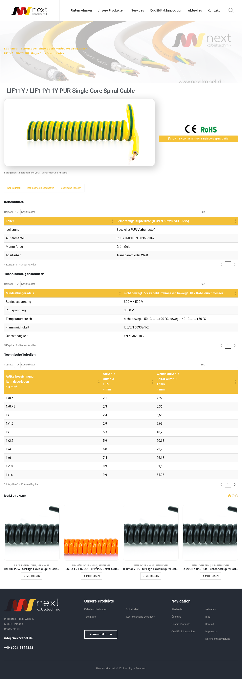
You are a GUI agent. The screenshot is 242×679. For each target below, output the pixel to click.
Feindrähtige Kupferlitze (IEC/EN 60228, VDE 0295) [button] (91, 221)
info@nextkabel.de (18, 638)
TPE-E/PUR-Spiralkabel (217, 565)
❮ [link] (221, 264)
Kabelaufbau (14, 188)
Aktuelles (195, 10)
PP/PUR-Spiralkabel (144, 565)
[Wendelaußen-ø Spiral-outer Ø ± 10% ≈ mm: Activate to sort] (196, 382)
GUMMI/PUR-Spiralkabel (85, 565)
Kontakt (214, 10)
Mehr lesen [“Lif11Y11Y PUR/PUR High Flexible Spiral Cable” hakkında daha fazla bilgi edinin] (33, 576)
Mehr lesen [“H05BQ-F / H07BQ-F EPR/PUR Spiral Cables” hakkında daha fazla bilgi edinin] (93, 576)
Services (137, 10)
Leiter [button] (10, 221)
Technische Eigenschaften (40, 188)
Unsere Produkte (110, 10)
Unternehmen (81, 10)
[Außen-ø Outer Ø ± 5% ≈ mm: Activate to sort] (128, 382)
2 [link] (228, 484)
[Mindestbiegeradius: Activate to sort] (33, 293)
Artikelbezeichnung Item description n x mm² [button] (19, 382)
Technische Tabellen (70, 188)
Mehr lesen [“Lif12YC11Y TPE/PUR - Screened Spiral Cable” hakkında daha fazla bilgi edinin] (212, 576)
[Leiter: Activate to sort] (28, 221)
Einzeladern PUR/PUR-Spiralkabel (35, 172)
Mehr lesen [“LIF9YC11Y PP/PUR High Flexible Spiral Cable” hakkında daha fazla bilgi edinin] (152, 576)
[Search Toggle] (231, 10)
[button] (198, 139)
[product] (32, 533)
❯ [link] (235, 264)
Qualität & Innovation (166, 10)
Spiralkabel (61, 172)
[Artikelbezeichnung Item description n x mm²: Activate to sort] (52, 382)
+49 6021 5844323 (18, 648)
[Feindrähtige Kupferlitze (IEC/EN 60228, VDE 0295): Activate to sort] (145, 221)
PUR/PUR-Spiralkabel (25, 565)
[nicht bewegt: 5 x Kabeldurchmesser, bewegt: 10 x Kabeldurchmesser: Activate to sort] (150, 293)
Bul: (203, 211)
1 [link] (228, 264)
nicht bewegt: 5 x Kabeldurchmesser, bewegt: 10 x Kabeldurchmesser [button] (113, 293)
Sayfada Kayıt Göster (19, 211)
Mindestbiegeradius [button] (20, 293)
